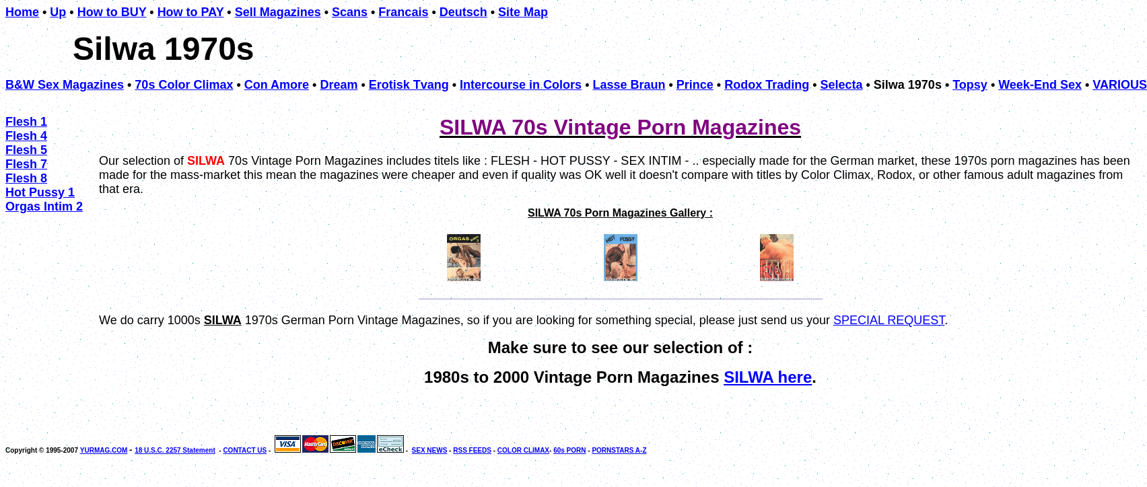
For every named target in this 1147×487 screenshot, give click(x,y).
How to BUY (112, 12)
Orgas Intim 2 (44, 206)
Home (22, 12)
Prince (695, 84)
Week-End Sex (1040, 84)
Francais (403, 12)
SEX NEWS (430, 450)
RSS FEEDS (472, 450)
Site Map (523, 12)
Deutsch (463, 12)
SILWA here (768, 377)
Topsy (969, 84)
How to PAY (191, 12)
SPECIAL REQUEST (888, 320)
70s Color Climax (184, 84)
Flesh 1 (26, 121)
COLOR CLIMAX (523, 450)
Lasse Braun (628, 84)
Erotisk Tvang (409, 84)
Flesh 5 (26, 150)
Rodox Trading (766, 84)
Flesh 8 (26, 178)
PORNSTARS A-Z (619, 450)
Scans (350, 12)
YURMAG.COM (104, 450)
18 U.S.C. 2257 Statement (175, 450)
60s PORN (569, 450)
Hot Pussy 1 (40, 192)
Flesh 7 (26, 164)
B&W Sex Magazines (64, 84)
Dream (338, 84)
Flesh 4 (26, 136)
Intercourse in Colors (521, 84)
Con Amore (276, 84)
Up (58, 12)
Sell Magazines (278, 12)
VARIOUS (1119, 84)
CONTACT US (245, 450)
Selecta (841, 84)
